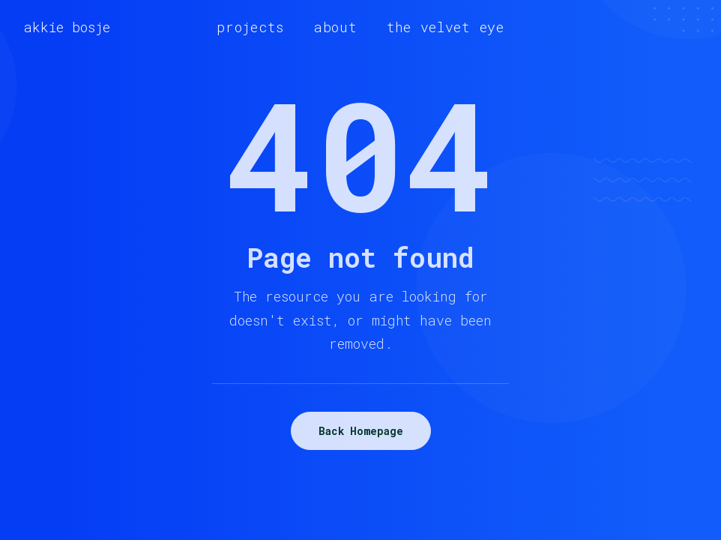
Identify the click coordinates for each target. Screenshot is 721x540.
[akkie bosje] (66, 27)
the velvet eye (445, 27)
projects (250, 27)
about (335, 27)
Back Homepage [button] (361, 431)
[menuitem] (250, 27)
